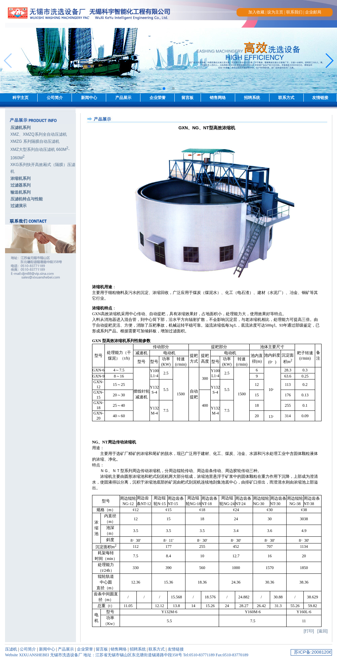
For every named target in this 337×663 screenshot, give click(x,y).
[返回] (322, 631)
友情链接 (320, 97)
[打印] (309, 631)
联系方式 (286, 97)
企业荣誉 (158, 97)
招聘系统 (252, 97)
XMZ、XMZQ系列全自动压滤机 (38, 134)
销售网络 (218, 97)
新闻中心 (89, 97)
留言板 (187, 97)
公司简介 (55, 97)
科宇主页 (20, 97)
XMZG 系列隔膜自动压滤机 (34, 141)
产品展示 (123, 97)
